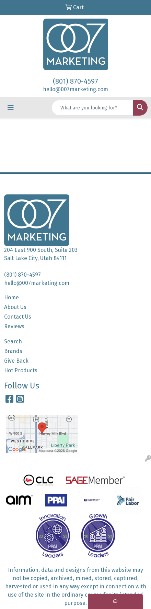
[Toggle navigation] (10, 108)
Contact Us (17, 316)
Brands (13, 351)
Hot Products (20, 370)
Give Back (16, 360)
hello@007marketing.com (75, 89)
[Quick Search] (92, 108)
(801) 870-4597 (75, 81)
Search (13, 341)
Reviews (14, 326)
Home (11, 297)
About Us (15, 307)
